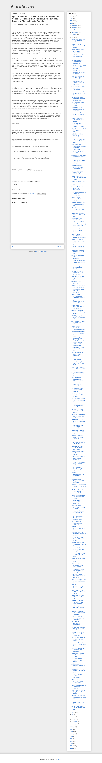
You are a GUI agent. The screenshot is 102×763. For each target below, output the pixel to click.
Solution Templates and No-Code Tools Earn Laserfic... (77, 607)
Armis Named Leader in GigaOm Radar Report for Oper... (78, 671)
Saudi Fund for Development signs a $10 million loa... (77, 307)
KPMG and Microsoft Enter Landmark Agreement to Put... (77, 491)
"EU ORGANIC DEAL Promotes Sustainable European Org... (78, 98)
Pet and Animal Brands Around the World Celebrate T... (77, 62)
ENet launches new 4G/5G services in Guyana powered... (78, 639)
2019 (71, 734)
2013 (71, 748)
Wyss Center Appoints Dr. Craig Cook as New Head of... (78, 692)
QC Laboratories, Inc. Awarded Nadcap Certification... (77, 390)
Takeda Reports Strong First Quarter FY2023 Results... (77, 120)
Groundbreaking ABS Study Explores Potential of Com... (77, 172)
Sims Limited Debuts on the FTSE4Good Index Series (78, 368)
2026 (71, 16)
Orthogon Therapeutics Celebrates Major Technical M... (77, 257)
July (73, 37)
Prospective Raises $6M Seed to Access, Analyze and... (78, 453)
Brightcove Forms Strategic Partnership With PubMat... (77, 301)
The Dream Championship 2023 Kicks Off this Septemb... (78, 67)
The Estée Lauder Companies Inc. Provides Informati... (77, 379)
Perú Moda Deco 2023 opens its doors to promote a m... (77, 56)
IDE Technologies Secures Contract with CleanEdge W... (78, 193)
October (74, 30)
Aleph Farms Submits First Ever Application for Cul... (78, 130)
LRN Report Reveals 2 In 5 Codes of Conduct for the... (78, 262)
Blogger (59, 759)
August (74, 34)
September (75, 32)
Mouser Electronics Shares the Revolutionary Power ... (78, 125)
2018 (71, 736)
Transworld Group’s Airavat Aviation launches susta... (76, 343)
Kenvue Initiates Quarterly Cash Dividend (78, 358)
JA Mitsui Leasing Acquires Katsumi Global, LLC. (76, 502)
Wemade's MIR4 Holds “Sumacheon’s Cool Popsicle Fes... (77, 634)
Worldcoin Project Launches (76, 282)
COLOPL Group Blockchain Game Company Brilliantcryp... (78, 236)
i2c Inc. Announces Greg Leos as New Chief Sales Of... (78, 560)
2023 (71, 23)
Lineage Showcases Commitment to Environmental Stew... (77, 220)
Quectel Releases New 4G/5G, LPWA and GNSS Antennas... (77, 602)
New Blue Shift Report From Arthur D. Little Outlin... (77, 411)
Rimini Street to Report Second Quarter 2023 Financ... (77, 432)
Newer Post (15, 247)
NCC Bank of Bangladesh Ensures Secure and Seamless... (78, 416)
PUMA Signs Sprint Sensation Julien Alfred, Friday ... (78, 317)
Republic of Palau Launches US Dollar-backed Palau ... (77, 151)
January (74, 724)
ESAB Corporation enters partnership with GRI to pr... (78, 528)
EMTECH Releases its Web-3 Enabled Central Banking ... (78, 421)
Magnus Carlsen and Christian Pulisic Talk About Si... (77, 539)
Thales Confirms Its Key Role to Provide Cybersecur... (77, 291)
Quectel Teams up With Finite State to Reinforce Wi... (78, 544)
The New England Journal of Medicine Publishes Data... (78, 141)
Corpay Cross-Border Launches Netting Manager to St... (77, 199)
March (73, 719)
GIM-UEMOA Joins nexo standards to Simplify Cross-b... (78, 628)
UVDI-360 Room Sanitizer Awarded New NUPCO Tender (78, 555)
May (73, 714)
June (73, 712)
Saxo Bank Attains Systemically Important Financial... (78, 507)
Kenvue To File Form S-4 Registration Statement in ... (78, 278)
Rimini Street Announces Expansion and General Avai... (78, 209)
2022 (71, 727)
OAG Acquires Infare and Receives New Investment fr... (78, 88)
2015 (71, 743)
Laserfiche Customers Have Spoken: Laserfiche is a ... (77, 518)
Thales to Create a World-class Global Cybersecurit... (78, 188)
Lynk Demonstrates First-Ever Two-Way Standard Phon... (78, 178)
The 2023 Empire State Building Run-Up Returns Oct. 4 (77, 512)
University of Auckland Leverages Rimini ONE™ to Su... (77, 448)
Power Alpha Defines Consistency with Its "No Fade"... (78, 591)
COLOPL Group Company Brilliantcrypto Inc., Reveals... (78, 267)
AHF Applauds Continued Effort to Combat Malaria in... (78, 322)
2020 (71, 731)
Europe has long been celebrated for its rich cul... (77, 251)
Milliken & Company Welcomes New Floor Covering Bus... (77, 618)
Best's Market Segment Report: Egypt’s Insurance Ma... (77, 384)
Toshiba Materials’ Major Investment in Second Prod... (77, 204)
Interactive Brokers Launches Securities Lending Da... (77, 549)
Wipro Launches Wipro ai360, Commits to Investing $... (77, 570)
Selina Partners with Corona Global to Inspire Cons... (76, 523)
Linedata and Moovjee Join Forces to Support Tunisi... (78, 702)
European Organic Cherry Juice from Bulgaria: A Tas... (78, 183)
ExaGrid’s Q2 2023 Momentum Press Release (76, 660)
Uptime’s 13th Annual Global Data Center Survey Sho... (77, 437)
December (75, 25)
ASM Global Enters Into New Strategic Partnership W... (77, 623)
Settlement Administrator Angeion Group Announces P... (78, 77)
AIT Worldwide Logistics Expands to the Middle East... (78, 708)
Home (38, 247)
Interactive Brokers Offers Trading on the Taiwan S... (78, 400)
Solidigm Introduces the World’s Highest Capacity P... (77, 354)
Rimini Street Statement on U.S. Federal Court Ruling (78, 215)
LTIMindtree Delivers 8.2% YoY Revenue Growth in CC (78, 486)
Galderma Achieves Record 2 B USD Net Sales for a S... (77, 109)
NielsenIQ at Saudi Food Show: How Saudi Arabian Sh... (78, 40)
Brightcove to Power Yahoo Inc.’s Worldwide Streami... (78, 46)
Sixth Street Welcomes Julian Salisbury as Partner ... (77, 104)
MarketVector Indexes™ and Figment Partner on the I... (78, 114)
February (74, 721)
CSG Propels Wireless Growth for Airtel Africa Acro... (78, 374)
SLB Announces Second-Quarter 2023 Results (78, 286)
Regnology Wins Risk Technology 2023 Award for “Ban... (78, 533)
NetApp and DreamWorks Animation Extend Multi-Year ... (78, 644)
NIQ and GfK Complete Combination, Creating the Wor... (78, 655)
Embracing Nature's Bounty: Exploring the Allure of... (77, 246)
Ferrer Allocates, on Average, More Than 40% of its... (77, 83)
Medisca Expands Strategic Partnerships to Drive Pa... (78, 72)
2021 (71, 729)
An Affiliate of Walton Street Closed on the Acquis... (77, 241)
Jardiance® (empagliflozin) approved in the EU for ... (78, 225)
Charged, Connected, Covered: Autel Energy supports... (78, 312)
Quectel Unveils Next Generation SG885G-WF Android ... (77, 273)
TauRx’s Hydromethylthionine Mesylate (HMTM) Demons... (77, 475)
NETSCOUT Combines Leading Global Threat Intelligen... (78, 613)
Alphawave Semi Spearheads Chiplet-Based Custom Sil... (77, 565)
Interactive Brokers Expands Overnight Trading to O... (77, 230)
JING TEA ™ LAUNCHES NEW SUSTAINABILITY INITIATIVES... (78, 442)
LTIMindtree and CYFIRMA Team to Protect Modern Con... (78, 328)
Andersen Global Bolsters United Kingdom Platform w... (78, 458)
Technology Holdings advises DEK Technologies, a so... (77, 135)
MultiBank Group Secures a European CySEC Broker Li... (78, 405)
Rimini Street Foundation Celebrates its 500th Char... (78, 597)
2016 (71, 741)
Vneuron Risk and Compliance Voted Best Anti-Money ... (78, 481)
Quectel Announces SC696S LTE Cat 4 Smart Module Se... (77, 167)
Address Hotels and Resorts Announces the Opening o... (78, 576)
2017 (71, 738)
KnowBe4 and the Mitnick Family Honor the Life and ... (78, 333)
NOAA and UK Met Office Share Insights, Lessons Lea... (78, 697)
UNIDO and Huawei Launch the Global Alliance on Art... (77, 681)
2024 (71, 20)
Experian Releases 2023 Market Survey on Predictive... (78, 463)
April (73, 717)
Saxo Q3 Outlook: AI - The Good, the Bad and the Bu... (78, 581)
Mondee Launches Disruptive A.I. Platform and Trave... (78, 395)
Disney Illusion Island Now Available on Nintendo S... (78, 93)
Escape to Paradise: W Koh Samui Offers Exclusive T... (77, 650)
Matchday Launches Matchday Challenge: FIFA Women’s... (77, 676)
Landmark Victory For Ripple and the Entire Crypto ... (77, 363)
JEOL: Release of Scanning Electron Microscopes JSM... (77, 586)
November (75, 27)
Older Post (60, 247)
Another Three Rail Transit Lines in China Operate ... (78, 156)
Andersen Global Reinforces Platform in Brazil (78, 665)
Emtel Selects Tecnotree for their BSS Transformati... (78, 51)
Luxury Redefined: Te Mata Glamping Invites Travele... (78, 469)
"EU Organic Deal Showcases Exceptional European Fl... (78, 146)
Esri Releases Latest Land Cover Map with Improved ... (78, 686)
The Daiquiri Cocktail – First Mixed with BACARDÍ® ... (77, 426)
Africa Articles (22, 6)
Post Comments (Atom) (41, 251)
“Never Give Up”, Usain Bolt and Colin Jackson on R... (78, 349)
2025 (71, 18)
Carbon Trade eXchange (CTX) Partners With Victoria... (78, 496)
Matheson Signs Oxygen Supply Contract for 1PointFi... (78, 162)
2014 (71, 746)
